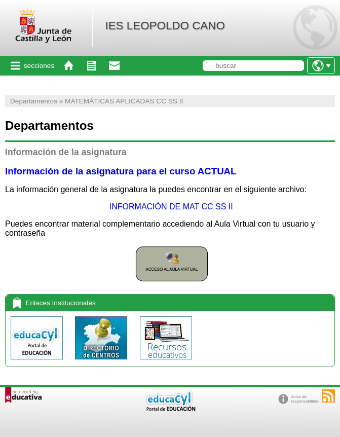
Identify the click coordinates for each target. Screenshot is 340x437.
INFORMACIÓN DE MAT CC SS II (170, 206)
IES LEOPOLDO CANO (164, 25)
